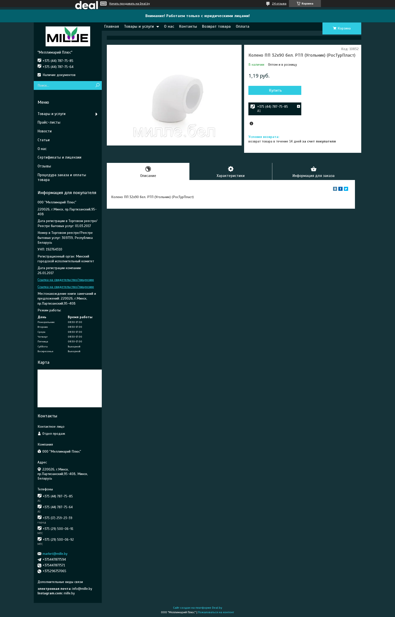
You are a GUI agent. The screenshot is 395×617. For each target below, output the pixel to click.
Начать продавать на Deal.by (129, 3)
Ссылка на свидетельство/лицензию (66, 280)
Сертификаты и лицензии (59, 157)
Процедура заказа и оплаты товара (62, 177)
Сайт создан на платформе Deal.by (197, 607)
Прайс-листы (49, 122)
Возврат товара (216, 26)
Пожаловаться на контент (216, 612)
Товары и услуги (139, 26)
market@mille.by (55, 554)
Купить (275, 90)
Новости (45, 131)
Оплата (242, 26)
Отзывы (44, 166)
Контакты (188, 26)
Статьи (44, 140)
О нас (169, 26)
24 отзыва (279, 3)
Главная (111, 26)
